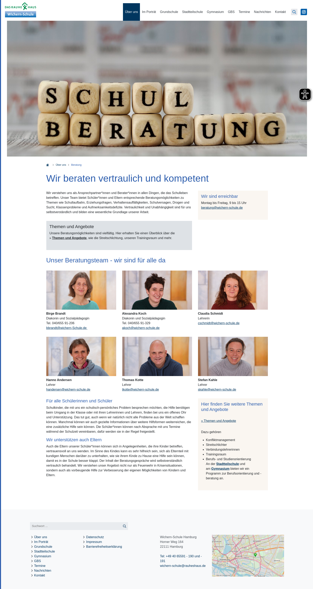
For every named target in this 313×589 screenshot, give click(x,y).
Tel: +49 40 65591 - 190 (177, 556)
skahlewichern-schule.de (217, 389)
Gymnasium (215, 12)
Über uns (131, 12)
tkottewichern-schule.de (140, 389)
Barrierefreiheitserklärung (104, 546)
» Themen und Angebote (218, 421)
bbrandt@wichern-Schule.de (67, 328)
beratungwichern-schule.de (222, 207)
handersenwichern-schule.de (68, 389)
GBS (231, 12)
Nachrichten (262, 12)
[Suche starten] (124, 526)
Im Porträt (149, 12)
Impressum (94, 542)
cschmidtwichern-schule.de (219, 323)
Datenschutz (95, 537)
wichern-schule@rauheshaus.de (183, 565)
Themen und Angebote (69, 238)
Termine (244, 12)
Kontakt (280, 12)
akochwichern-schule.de (141, 328)
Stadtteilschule (192, 12)
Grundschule (169, 12)
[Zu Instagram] (304, 12)
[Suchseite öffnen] (294, 12)
